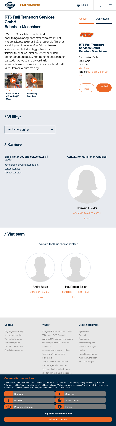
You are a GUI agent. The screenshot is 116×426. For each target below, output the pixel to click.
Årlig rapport (84, 339)
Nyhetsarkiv (84, 331)
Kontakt (83, 19)
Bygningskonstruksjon (15, 331)
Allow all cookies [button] (58, 419)
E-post (86, 87)
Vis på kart (84, 68)
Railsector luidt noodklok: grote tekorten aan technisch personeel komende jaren (57, 373)
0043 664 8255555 (40, 292)
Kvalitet (82, 350)
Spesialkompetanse (14, 350)
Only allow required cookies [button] (58, 413)
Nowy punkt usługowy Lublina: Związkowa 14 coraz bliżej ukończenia (56, 354)
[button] (29, 393)
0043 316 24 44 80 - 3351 (87, 213)
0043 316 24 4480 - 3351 (75, 292)
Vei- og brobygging (13, 339)
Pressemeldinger (86, 362)
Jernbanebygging (12, 343)
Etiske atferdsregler (87, 347)
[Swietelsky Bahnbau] (34, 87)
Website (105, 86)
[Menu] (110, 5)
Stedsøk (82, 335)
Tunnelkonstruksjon (14, 347)
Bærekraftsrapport (87, 343)
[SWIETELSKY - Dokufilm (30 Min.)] (13, 87)
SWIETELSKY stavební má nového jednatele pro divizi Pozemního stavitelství (57, 343)
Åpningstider (103, 19)
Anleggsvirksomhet (13, 335)
